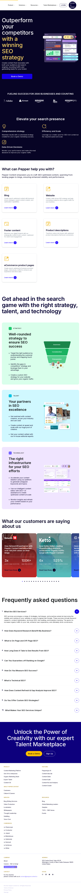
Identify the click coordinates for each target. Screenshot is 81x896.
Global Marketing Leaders (50, 804)
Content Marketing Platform (12, 770)
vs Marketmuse (8, 836)
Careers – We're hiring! (11, 864)
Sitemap (6, 892)
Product (11, 5)
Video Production (9, 804)
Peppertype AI (46, 770)
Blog (43, 801)
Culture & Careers (9, 793)
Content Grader (47, 785)
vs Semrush (7, 842)
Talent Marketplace (50, 5)
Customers (7, 790)
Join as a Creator (10, 867)
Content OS (7, 782)
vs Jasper (7, 833)
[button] (41, 611)
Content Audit (46, 779)
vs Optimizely (8, 839)
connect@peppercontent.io (28, 876)
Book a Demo (17, 76)
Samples (44, 807)
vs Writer (6, 848)
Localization (7, 807)
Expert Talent (8, 779)
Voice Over (7, 819)
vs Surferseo (8, 845)
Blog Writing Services (10, 801)
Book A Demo (72, 5)
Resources (35, 5)
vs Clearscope (8, 827)
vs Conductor (8, 830)
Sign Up (49, 754)
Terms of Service (8, 888)
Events (44, 813)
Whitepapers (8, 810)
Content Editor (46, 776)
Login (63, 5)
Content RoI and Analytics (50, 782)
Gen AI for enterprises (10, 773)
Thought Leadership (10, 813)
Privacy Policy (8, 890)
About (5, 861)
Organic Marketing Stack (11, 776)
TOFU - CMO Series (48, 810)
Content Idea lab (47, 773)
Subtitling (6, 816)
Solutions (23, 5)
